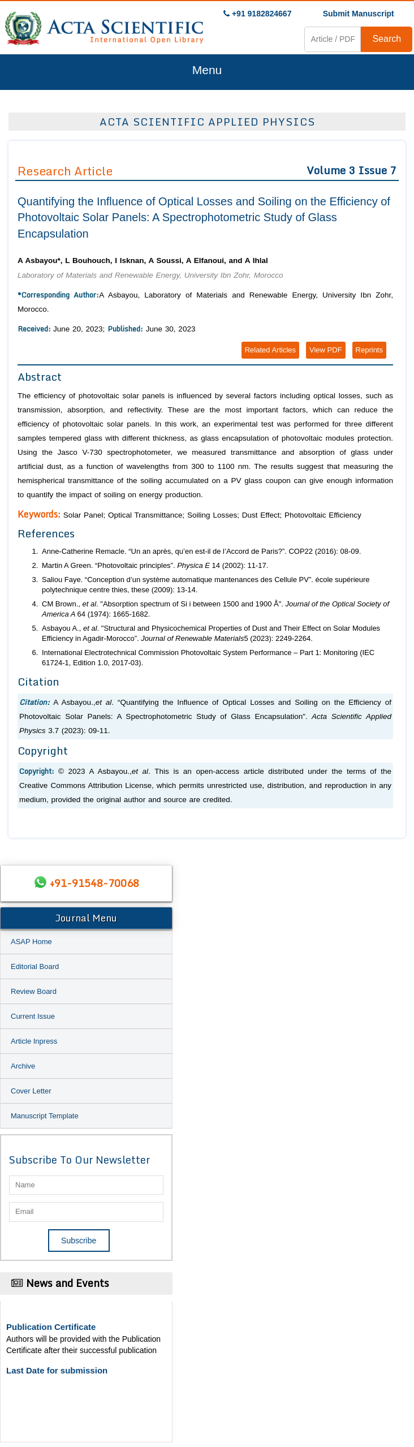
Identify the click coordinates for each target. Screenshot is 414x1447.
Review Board (34, 991)
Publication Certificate (51, 1327)
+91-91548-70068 (94, 883)
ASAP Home (31, 941)
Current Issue (33, 1016)
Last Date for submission (56, 1370)
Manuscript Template (45, 1116)
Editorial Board (35, 966)
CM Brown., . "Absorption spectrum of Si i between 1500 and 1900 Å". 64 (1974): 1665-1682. (215, 609)
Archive (23, 1066)
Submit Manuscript (358, 13)
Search (386, 39)
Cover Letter (31, 1091)
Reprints (369, 350)
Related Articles (270, 350)
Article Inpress (34, 1041)
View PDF (325, 350)
